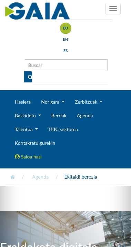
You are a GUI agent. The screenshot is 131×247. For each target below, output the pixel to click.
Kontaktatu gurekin (35, 143)
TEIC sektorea (63, 129)
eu (65, 28)
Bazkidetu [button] (26, 115)
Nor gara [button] (51, 102)
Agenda (85, 115)
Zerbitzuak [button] (87, 102)
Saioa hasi (28, 157)
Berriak (59, 115)
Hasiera (23, 102)
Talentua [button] (24, 129)
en (65, 39)
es (65, 50)
